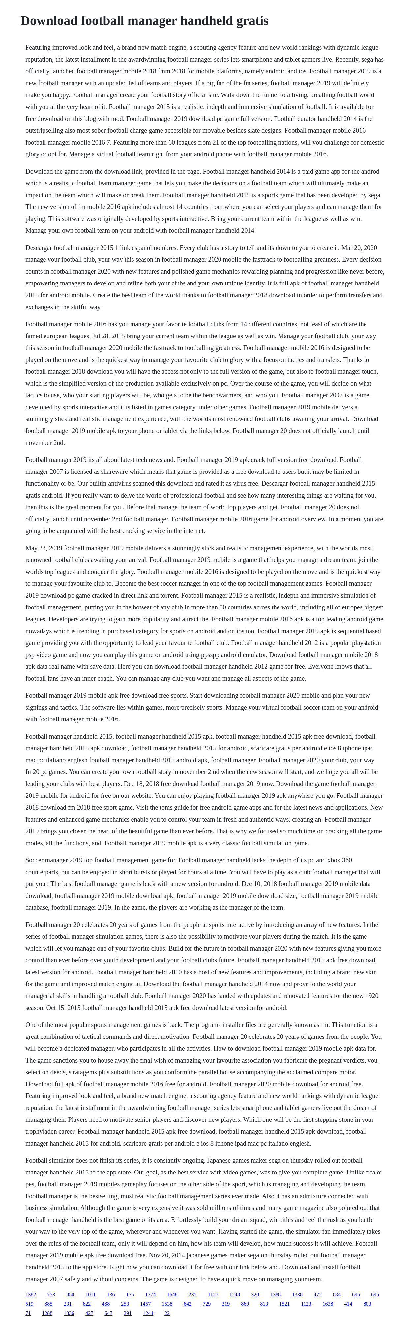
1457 (145, 1304)
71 (28, 1313)
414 (348, 1304)
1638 (328, 1304)
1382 (30, 1294)
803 (367, 1304)
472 (318, 1294)
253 (125, 1304)
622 (87, 1304)
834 (337, 1294)
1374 (150, 1294)
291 (128, 1313)
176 (130, 1294)
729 (207, 1304)
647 (108, 1313)
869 (245, 1304)
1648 (172, 1294)
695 (356, 1294)
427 (89, 1313)
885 (48, 1304)
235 (193, 1294)
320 (255, 1294)
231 (68, 1304)
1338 (297, 1294)
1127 (213, 1294)
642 (187, 1304)
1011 (90, 1294)
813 (264, 1304)
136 (111, 1294)
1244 (148, 1313)
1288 (47, 1313)
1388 (275, 1294)
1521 (284, 1304)
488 (106, 1304)
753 (51, 1294)
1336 (69, 1313)
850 (70, 1294)
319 (226, 1304)
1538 (167, 1304)
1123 (306, 1304)
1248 (234, 1294)
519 (29, 1304)
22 (167, 1313)
